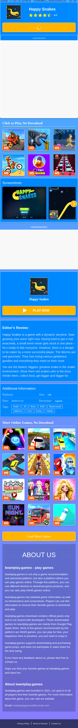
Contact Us (56, 723)
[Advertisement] (39, 79)
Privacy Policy (23, 723)
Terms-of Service (40, 723)
